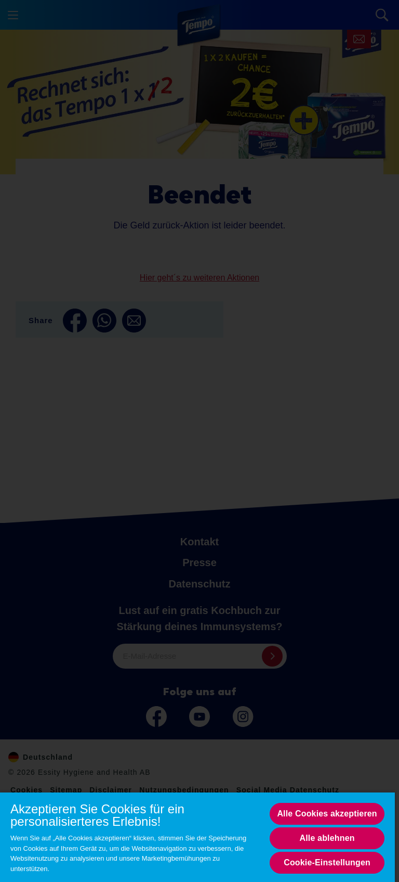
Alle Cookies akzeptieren (327, 813)
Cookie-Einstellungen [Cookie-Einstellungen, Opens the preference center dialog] (327, 862)
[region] (197, 836)
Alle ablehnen (327, 838)
